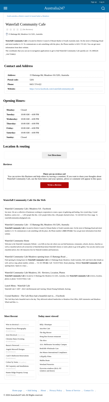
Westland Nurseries (47, 364)
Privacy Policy (56, 390)
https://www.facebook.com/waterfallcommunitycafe (52, 89)
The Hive (43, 340)
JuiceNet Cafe (45, 328)
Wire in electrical (17, 324)
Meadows (45, 16)
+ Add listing (31, 390)
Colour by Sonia (16, 362)
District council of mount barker (30, 16)
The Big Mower (45, 332)
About (43, 390)
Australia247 (54, 8)
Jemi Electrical (15, 335)
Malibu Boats (45, 360)
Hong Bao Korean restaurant (50, 336)
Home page (17, 390)
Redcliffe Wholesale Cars (49, 348)
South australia (12, 16)
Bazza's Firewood (17, 345)
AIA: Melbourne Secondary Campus (53, 344)
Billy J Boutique (46, 324)
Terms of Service (73, 390)
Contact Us (89, 390)
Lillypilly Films (45, 356)
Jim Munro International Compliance (53, 352)
